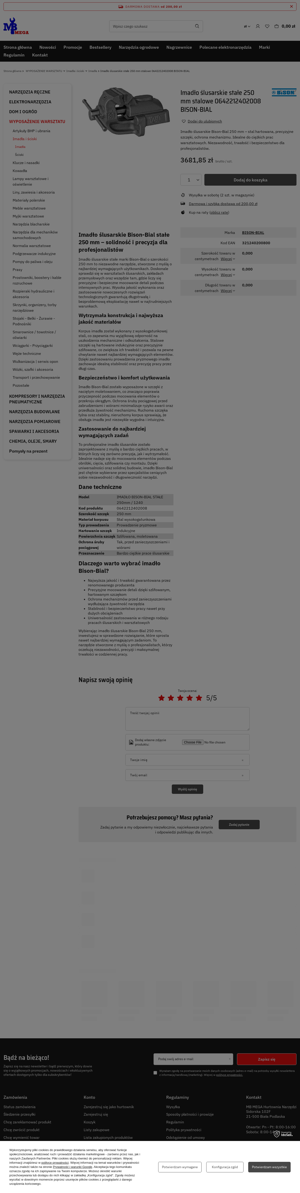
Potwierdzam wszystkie (269, 1167)
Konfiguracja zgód (225, 1167)
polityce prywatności (55, 1162)
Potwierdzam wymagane (180, 1167)
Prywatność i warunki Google (72, 1167)
